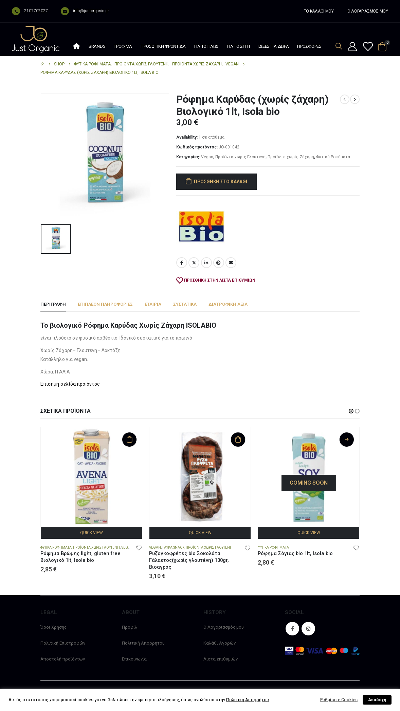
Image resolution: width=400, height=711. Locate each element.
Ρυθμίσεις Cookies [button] (339, 699)
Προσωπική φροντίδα (163, 46)
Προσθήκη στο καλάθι (220, 181)
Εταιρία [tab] (153, 304)
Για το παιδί (206, 46)
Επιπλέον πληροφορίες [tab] (105, 304)
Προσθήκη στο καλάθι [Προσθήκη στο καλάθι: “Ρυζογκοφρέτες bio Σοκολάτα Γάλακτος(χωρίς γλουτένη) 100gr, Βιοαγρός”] (238, 439)
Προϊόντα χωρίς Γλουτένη (240, 157)
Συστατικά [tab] (185, 304)
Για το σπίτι (238, 46)
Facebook (181, 262)
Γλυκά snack (173, 547)
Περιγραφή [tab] (53, 304)
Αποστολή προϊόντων (62, 659)
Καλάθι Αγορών (219, 643)
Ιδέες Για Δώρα (273, 46)
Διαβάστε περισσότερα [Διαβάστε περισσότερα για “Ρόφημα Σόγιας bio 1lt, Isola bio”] (346, 439)
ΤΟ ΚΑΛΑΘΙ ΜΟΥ (319, 11)
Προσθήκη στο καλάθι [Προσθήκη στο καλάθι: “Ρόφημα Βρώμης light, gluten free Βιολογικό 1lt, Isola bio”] (129, 439)
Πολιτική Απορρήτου (143, 643)
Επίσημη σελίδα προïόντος (70, 384)
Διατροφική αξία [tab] (228, 304)
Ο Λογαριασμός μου (223, 627)
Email (230, 262)
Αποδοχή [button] (377, 699)
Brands (97, 46)
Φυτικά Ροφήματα (333, 157)
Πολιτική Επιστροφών (62, 643)
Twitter (193, 262)
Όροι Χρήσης (53, 627)
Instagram (308, 628)
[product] (91, 477)
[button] (351, 411)
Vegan (207, 157)
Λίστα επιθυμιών (220, 659)
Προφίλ (129, 627)
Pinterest (218, 262)
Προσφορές (309, 46)
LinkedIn (206, 262)
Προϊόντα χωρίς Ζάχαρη (291, 157)
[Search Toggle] (339, 46)
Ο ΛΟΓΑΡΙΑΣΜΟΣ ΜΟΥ (367, 11)
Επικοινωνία (134, 659)
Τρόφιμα (123, 46)
